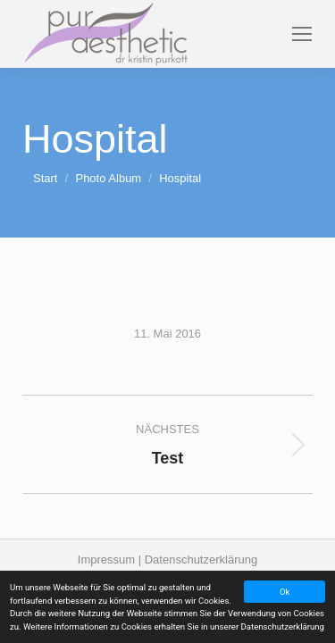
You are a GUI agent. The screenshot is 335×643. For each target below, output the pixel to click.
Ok (284, 592)
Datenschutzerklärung (201, 559)
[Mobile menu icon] (302, 34)
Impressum (108, 559)
